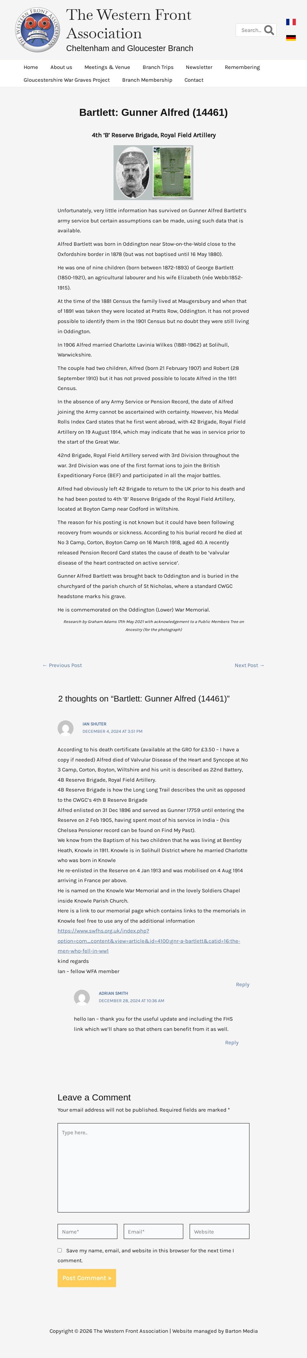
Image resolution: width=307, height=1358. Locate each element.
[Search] (269, 30)
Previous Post (62, 665)
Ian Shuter (94, 724)
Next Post (250, 665)
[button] (291, 22)
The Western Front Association (129, 24)
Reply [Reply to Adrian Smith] (232, 1042)
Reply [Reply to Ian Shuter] (242, 984)
